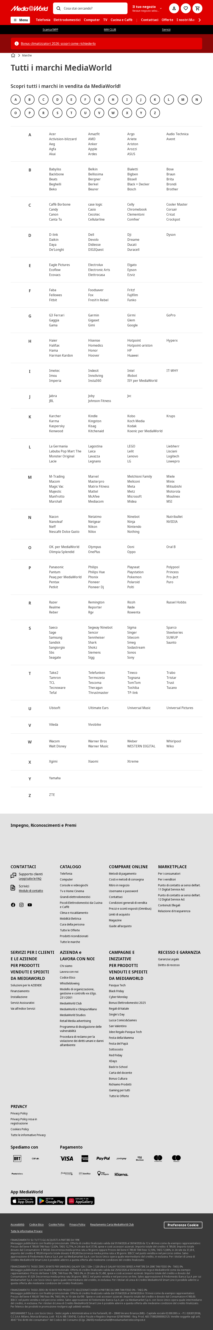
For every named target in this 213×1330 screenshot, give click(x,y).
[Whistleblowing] (69, 983)
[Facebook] (15, 904)
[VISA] (66, 1158)
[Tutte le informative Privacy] (28, 1135)
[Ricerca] (58, 8)
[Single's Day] (117, 1014)
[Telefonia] (66, 874)
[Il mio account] (174, 8)
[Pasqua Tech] (117, 985)
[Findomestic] (66, 1173)
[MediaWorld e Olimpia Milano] (78, 1009)
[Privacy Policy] (19, 1113)
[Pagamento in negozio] (103, 1173)
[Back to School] (118, 1067)
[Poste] (17, 1173)
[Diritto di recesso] (169, 965)
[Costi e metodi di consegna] (126, 879)
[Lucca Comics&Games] (123, 1020)
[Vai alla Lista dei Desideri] (186, 8)
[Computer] (66, 879)
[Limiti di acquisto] (119, 914)
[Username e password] (123, 891)
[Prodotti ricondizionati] (74, 936)
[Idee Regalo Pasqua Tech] (125, 1032)
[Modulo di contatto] (31, 891)
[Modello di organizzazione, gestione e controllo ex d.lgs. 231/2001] (82, 993)
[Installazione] (19, 997)
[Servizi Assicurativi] (22, 1003)
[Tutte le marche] (70, 942)
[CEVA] (35, 1158)
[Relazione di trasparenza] (174, 911)
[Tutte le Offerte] (70, 930)
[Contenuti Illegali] (169, 905)
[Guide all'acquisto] (120, 926)
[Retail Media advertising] (75, 1021)
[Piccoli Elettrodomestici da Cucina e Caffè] (82, 905)
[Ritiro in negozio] (119, 885)
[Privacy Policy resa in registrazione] (33, 1121)
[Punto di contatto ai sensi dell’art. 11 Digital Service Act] (180, 887)
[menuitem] (43, 20)
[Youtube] (31, 904)
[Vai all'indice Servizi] (23, 1009)
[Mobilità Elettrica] (70, 919)
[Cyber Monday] (118, 997)
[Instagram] (23, 904)
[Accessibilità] (17, 1224)
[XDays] (113, 1061)
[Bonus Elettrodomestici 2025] (127, 1003)
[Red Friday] (115, 1055)
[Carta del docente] (120, 1073)
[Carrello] (197, 8)
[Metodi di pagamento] (122, 874)
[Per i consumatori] (169, 874)
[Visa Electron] (139, 1158)
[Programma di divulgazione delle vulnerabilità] (82, 1029)
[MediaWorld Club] (71, 1003)
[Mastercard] (158, 1158)
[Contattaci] (116, 897)
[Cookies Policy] (20, 1129)
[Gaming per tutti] (119, 1090)
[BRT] (17, 1158)
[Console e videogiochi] (74, 885)
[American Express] (85, 1158)
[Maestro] (176, 1158)
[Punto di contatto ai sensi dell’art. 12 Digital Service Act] (180, 897)
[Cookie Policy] (56, 1224)
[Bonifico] (85, 1173)
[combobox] (94, 8)
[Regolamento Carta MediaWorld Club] (112, 1224)
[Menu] (20, 20)
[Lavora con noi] (69, 972)
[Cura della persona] (72, 924)
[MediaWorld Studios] (73, 1015)
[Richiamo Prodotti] (120, 1084)
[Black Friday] (116, 991)
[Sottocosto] (116, 1049)
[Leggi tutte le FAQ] (30, 879)
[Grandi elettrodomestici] (75, 897)
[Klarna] (121, 1174)
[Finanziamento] (20, 991)
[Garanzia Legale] (168, 959)
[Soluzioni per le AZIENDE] (26, 985)
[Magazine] (115, 920)
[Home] (13, 55)
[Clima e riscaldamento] (74, 913)
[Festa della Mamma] (121, 1038)
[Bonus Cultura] (118, 1078)
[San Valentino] (118, 1026)
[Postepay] (121, 1158)
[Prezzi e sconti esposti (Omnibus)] (130, 909)
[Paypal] (103, 1158)
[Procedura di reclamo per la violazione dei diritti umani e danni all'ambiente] (82, 1041)
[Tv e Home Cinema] (72, 891)
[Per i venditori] (167, 879)
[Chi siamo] (66, 966)
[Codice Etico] (67, 977)
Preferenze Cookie (183, 1225)
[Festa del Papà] (118, 1044)
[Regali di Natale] (119, 1009)
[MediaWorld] (29, 8)
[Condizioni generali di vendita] (128, 903)
